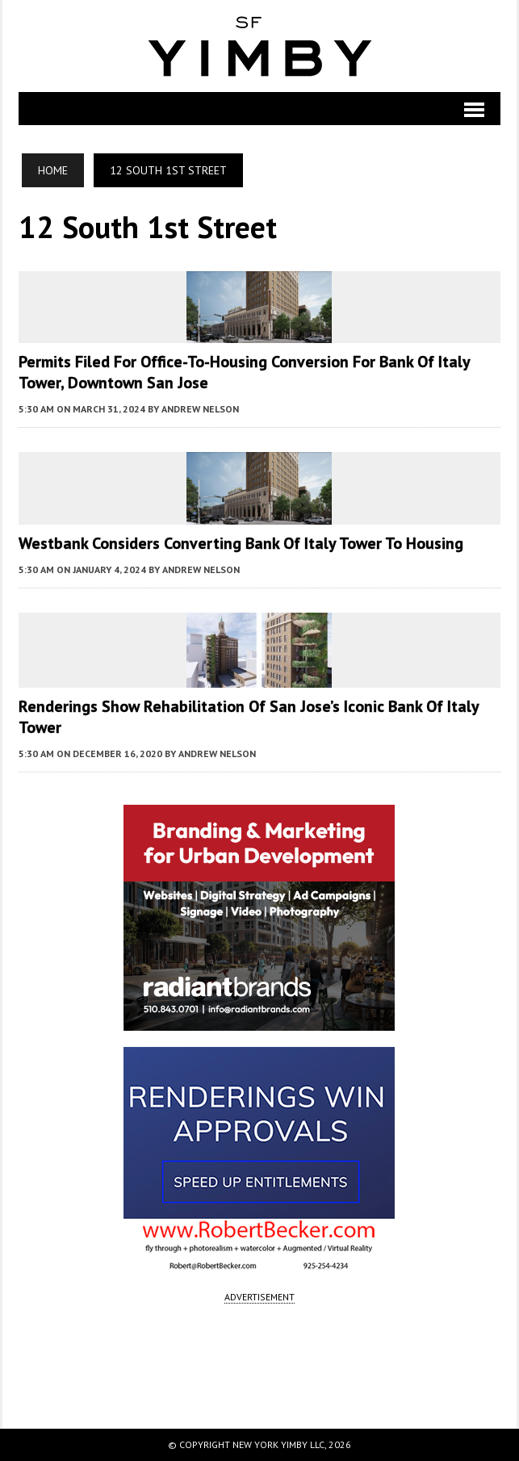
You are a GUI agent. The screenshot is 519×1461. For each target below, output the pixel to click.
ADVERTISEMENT (259, 1297)
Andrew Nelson (200, 409)
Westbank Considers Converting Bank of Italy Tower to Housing (241, 543)
